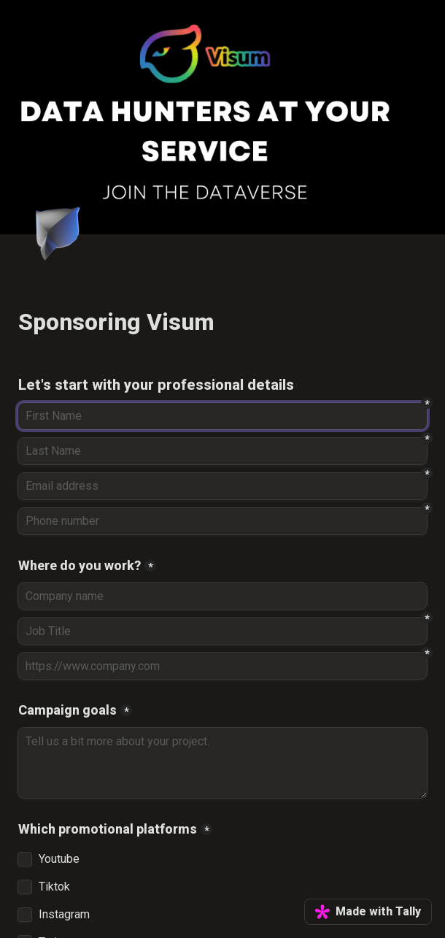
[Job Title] (222, 631)
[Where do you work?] (222, 596)
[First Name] (222, 416)
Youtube (59, 859)
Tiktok (54, 886)
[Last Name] (222, 451)
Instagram (64, 914)
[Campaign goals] (222, 763)
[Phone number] (222, 521)
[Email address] (222, 486)
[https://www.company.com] (222, 666)
